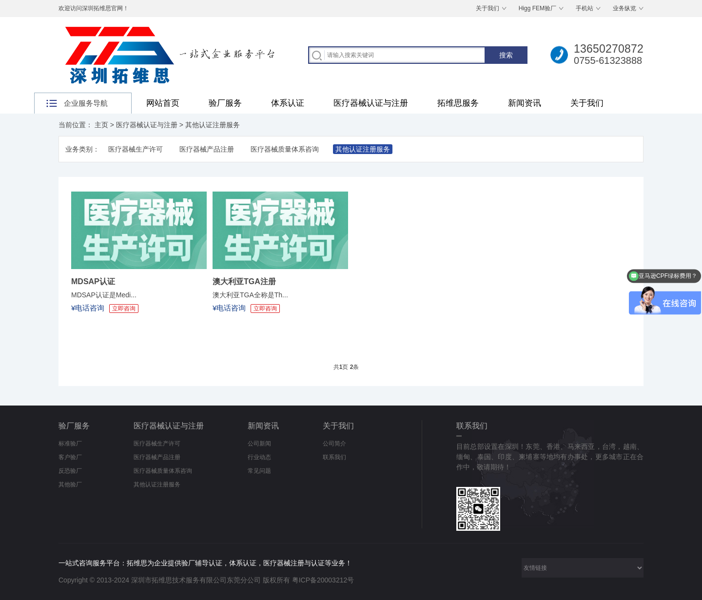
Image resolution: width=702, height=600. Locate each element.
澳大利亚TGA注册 (244, 281)
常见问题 (259, 470)
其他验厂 (70, 484)
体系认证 (287, 103)
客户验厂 (70, 457)
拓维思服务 (458, 103)
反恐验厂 (70, 470)
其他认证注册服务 (212, 125)
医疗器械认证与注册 (370, 103)
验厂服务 (225, 103)
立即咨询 (124, 308)
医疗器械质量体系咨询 (285, 149)
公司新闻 (259, 443)
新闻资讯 (524, 103)
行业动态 (259, 457)
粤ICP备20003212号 (323, 580)
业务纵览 (624, 8)
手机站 (584, 8)
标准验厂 (70, 443)
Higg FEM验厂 (537, 8)
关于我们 (487, 8)
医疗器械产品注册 (206, 149)
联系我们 (334, 457)
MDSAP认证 (93, 281)
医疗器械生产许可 (135, 149)
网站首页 (162, 103)
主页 (101, 125)
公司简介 (334, 443)
